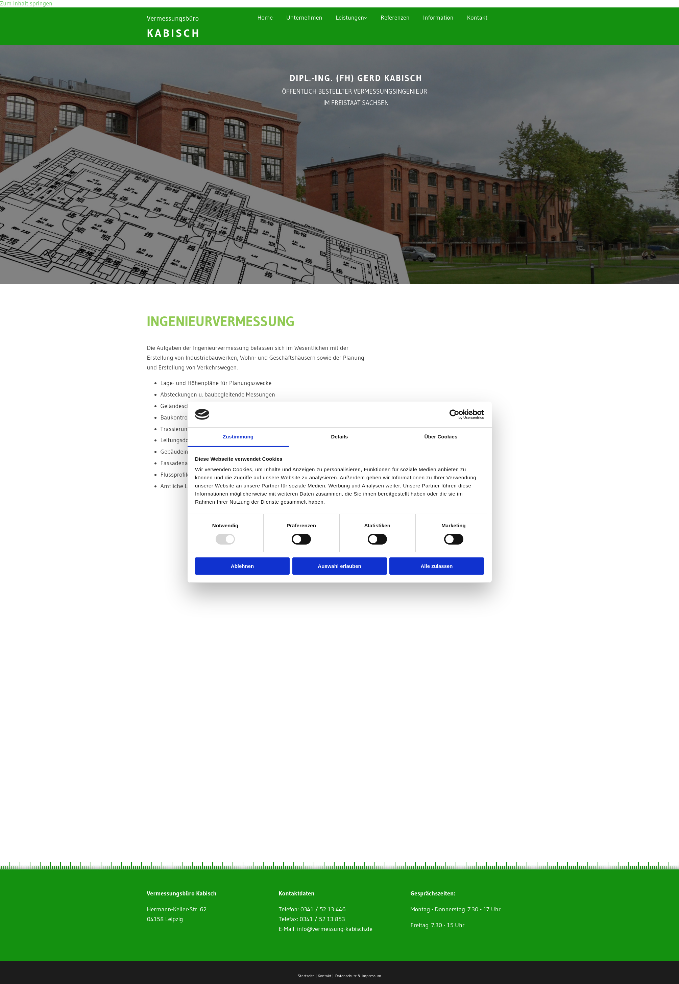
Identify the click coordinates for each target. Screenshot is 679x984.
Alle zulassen (436, 566)
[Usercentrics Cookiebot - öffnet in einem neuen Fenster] (454, 414)
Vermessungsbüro (173, 18)
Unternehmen (304, 17)
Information (438, 17)
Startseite (306, 975)
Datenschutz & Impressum (358, 975)
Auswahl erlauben (339, 566)
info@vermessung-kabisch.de (334, 929)
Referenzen (395, 17)
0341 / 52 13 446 (323, 909)
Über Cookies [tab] (441, 436)
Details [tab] (339, 436)
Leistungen (350, 17)
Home (265, 17)
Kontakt (477, 17)
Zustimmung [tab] (238, 436)
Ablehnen (242, 566)
